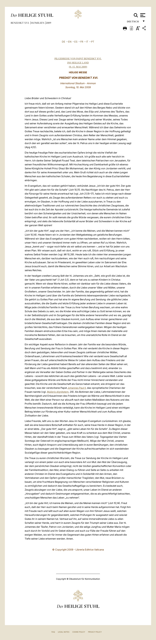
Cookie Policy (78, 632)
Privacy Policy (95, 632)
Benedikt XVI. (20, 22)
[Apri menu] (142, 15)
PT (92, 41)
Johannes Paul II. (76, 387)
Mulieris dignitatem (58, 391)
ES (75, 41)
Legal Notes (63, 632)
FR (81, 41)
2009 (48, 22)
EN (69, 41)
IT (87, 41)
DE (63, 41)
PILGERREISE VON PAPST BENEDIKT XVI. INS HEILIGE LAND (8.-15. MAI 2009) (77, 62)
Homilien (38, 22)
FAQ (53, 632)
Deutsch (134, 22)
